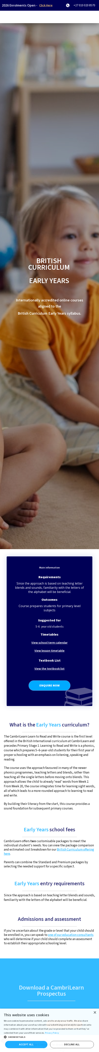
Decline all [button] (72, 1044)
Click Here (46, 5)
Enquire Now (49, 685)
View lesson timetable (49, 651)
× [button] (94, 1012)
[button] (49, 1037)
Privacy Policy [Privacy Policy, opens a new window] (52, 1033)
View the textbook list (49, 669)
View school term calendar (49, 643)
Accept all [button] (26, 1044)
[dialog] (49, 1030)
